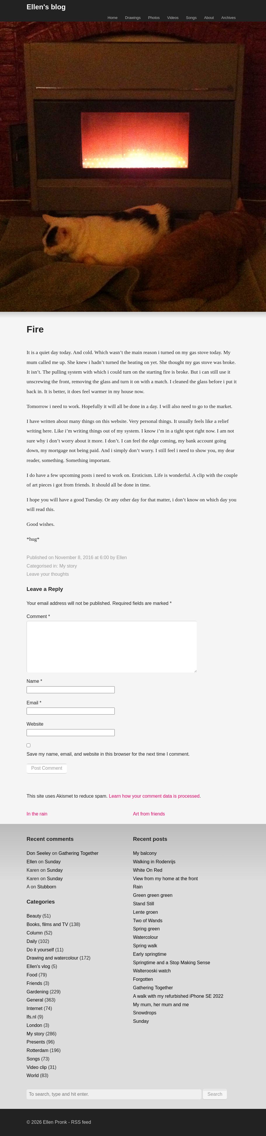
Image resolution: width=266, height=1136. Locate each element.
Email (34, 702)
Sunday (52, 861)
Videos (173, 17)
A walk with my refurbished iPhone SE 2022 (178, 996)
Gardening (37, 991)
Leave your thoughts (48, 574)
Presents (36, 1041)
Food (32, 974)
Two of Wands (148, 920)
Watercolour (145, 937)
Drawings (132, 17)
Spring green (146, 928)
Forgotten (143, 979)
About (209, 17)
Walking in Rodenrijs (154, 861)
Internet (34, 1008)
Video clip (37, 1067)
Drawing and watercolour (52, 957)
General (35, 999)
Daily (32, 941)
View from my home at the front (165, 878)
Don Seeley (39, 853)
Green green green (153, 895)
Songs (191, 17)
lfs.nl (31, 1016)
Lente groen (145, 912)
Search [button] (215, 1094)
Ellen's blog (46, 7)
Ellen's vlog (38, 966)
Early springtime (150, 954)
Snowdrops (145, 1012)
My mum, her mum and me (161, 1004)
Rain (138, 886)
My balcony (145, 853)
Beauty (34, 915)
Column (35, 932)
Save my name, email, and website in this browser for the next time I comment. (108, 754)
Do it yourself (40, 949)
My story (68, 565)
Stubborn (46, 886)
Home (112, 17)
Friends (34, 983)
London (34, 1025)
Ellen (122, 557)
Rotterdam (37, 1050)
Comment (38, 616)
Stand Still (143, 903)
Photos (154, 17)
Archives (228, 17)
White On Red (147, 870)
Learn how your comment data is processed (154, 796)
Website (35, 724)
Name (34, 681)
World (33, 1075)
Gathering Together (79, 853)
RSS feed (81, 1122)
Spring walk (145, 945)
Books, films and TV (47, 924)
